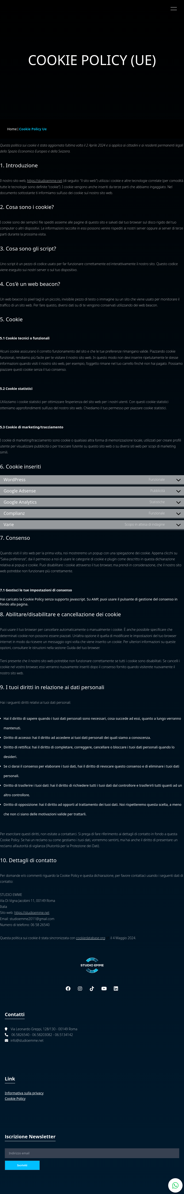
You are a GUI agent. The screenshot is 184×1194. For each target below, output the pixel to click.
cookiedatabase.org (90, 938)
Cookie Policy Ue (33, 129)
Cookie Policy (15, 1098)
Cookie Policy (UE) (92, 60)
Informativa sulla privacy (24, 1093)
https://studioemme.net (44, 180)
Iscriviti (22, 1165)
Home (12, 129)
